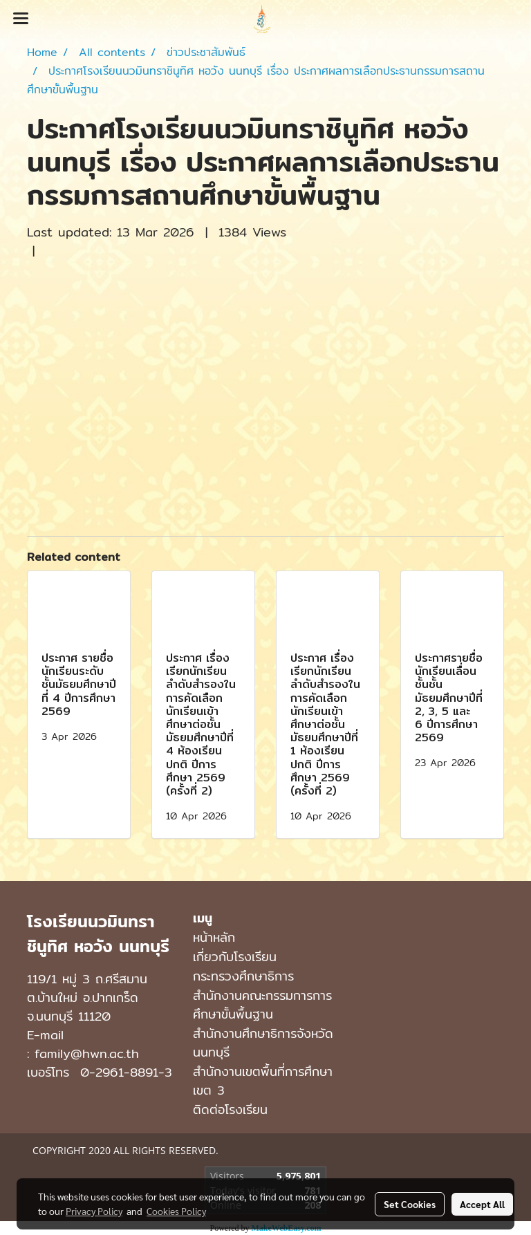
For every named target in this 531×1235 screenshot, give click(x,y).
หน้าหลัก (214, 937)
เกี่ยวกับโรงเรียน (235, 957)
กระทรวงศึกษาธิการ (243, 976)
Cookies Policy (176, 1211)
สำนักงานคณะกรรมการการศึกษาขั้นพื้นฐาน (262, 1004)
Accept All (482, 1204)
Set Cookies (410, 1204)
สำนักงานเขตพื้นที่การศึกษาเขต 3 (263, 1080)
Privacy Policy (94, 1211)
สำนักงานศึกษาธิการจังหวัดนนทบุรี (263, 1042)
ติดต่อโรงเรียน (230, 1109)
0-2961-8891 (119, 1072)
